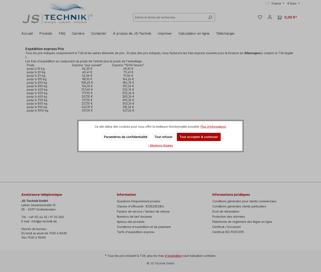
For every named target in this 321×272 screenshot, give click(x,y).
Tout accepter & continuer (199, 137)
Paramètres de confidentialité (125, 137)
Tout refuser (163, 137)
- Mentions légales (160, 145)
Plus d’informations (213, 126)
